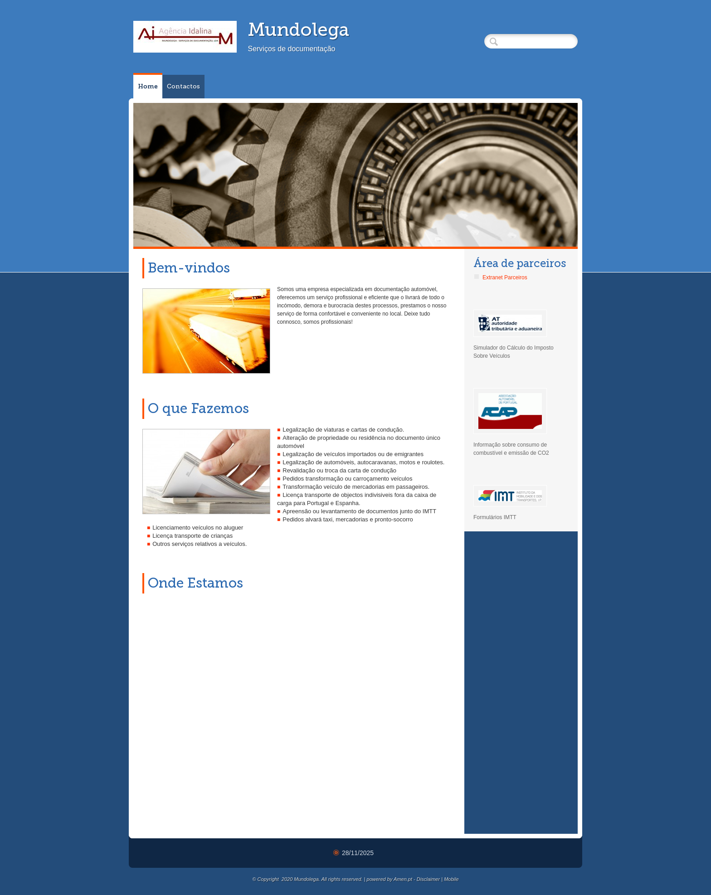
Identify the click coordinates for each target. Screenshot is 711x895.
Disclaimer (428, 879)
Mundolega (298, 29)
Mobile (451, 879)
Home (148, 86)
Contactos (183, 86)
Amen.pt (403, 879)
